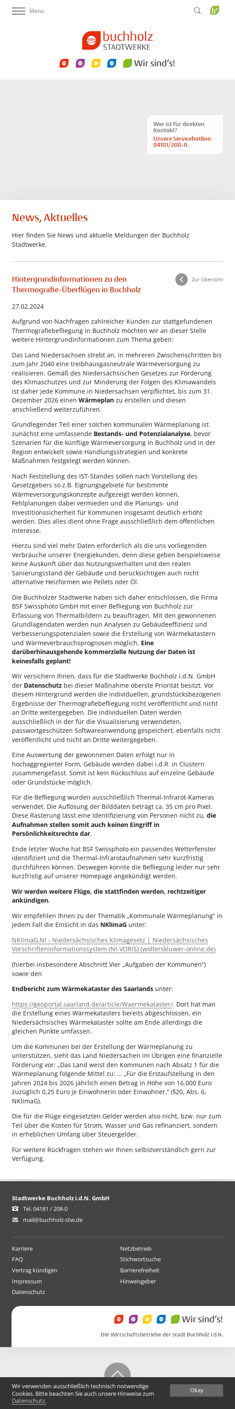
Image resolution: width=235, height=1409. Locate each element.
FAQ (17, 1259)
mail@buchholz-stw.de (53, 1220)
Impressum (27, 1281)
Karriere (22, 1248)
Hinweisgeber (138, 1281)
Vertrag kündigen (34, 1270)
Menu (28, 11)
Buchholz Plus (217, 28)
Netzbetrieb (136, 1248)
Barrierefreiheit (139, 1270)
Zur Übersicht (207, 279)
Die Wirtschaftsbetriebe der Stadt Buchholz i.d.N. (162, 1335)
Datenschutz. (29, 1401)
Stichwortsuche (140, 1259)
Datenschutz (28, 1292)
